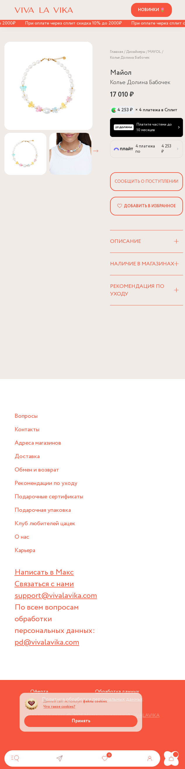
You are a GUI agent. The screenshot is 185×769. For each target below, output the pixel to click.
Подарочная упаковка (43, 510)
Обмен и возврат (37, 470)
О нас (22, 537)
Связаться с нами (44, 584)
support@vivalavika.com (56, 595)
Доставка (27, 456)
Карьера (25, 550)
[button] (95, 150)
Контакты (27, 429)
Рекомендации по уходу (46, 483)
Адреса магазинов (38, 443)
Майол (121, 73)
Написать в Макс (44, 572)
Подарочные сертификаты (49, 497)
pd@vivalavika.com (47, 642)
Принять (80, 721)
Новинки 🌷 (151, 10)
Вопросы (26, 416)
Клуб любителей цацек (45, 523)
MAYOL (154, 52)
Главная (116, 52)
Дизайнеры (135, 52)
